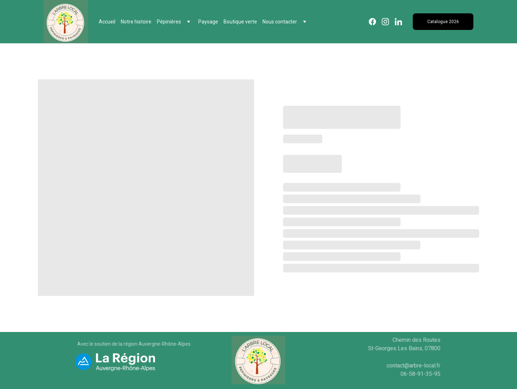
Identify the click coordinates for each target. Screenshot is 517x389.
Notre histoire (136, 22)
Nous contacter (279, 22)
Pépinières (169, 22)
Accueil (107, 22)
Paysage (208, 22)
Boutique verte (240, 22)
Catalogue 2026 (443, 21)
